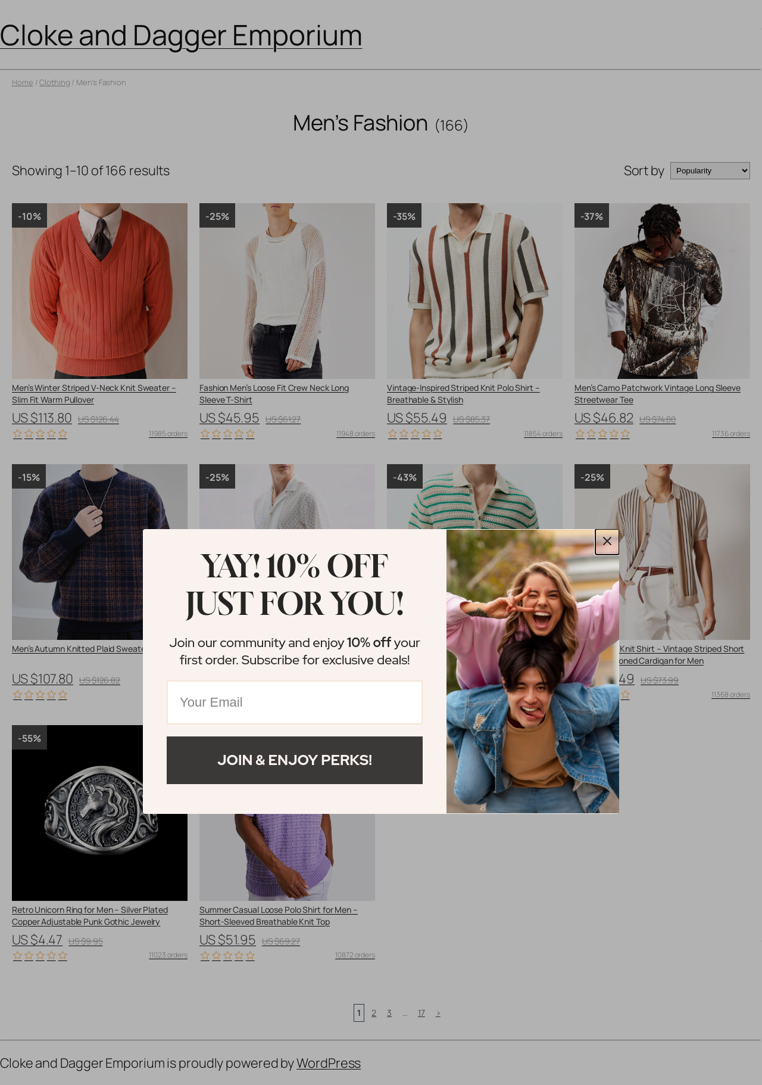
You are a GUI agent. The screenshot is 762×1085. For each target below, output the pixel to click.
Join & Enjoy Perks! (294, 760)
